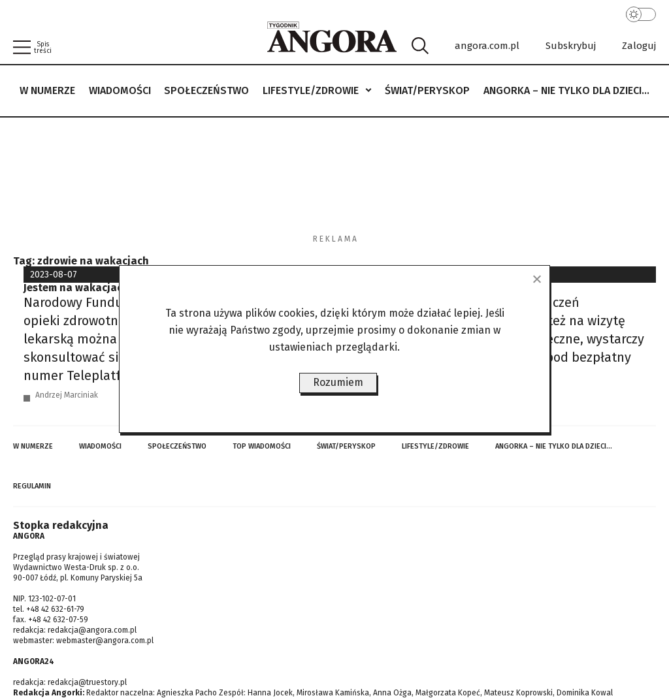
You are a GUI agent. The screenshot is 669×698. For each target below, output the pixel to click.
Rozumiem (338, 382)
